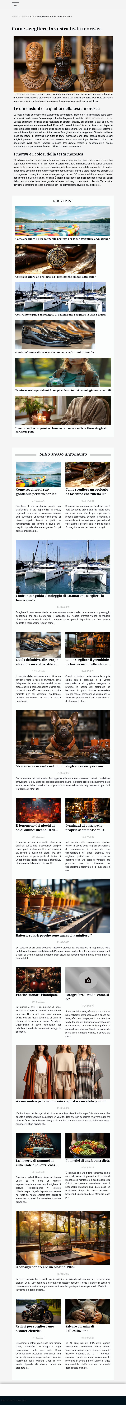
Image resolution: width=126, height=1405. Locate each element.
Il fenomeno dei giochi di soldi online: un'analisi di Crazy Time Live (35, 830)
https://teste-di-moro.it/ (99, 118)
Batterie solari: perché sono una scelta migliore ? (54, 935)
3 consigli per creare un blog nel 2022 (45, 1267)
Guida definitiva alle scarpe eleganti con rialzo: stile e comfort (55, 352)
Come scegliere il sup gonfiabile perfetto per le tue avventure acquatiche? (62, 239)
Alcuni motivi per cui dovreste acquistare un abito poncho (61, 1101)
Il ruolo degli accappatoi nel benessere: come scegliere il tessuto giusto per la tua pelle (61, 429)
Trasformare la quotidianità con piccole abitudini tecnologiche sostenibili (63, 390)
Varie (24, 16)
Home (15, 16)
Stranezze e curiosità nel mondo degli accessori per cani (59, 766)
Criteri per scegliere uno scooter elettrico (35, 1328)
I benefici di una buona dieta (87, 1160)
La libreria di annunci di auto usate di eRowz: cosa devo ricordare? (35, 1165)
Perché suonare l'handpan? (37, 995)
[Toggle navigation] (15, 4)
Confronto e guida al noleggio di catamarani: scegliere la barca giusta (60, 314)
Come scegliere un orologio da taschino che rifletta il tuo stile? (55, 277)
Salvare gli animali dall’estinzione (79, 1328)
